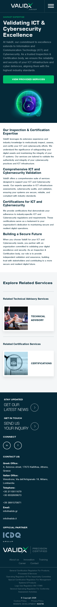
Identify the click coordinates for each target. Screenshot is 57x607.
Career (22, 563)
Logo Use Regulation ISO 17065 (28, 585)
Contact (34, 563)
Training (43, 559)
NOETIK (40, 604)
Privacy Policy (37, 601)
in (7, 445)
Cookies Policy (20, 601)
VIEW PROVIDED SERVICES (28, 79)
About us (14, 559)
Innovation (29, 559)
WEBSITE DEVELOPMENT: (24, 604)
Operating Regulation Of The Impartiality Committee (28, 576)
